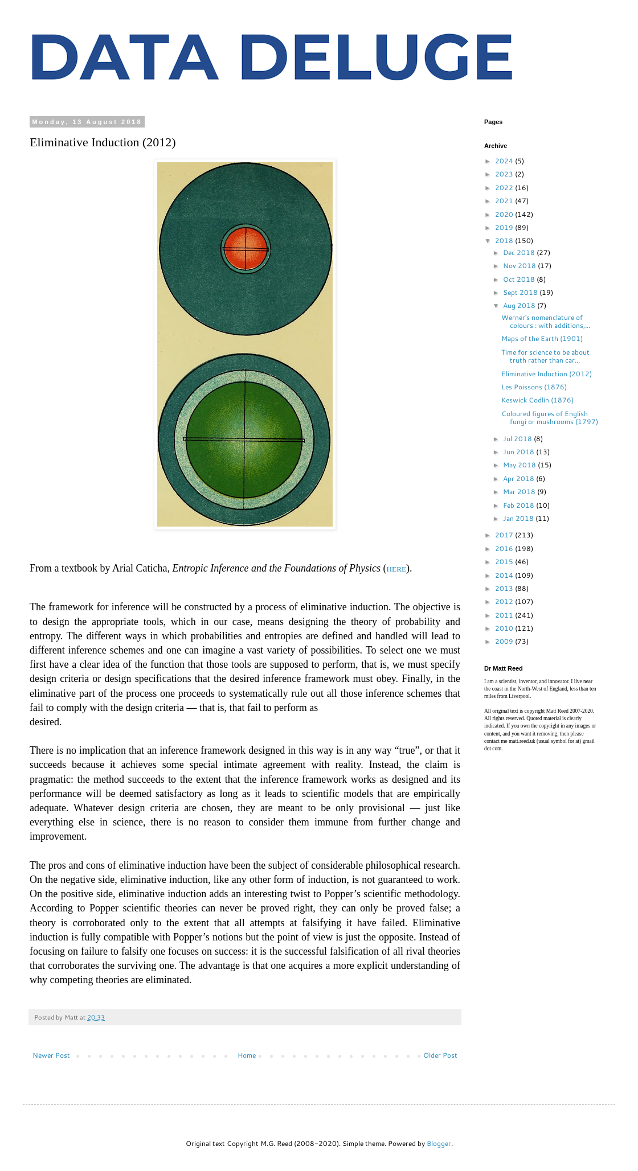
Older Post (440, 1055)
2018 (505, 240)
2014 (505, 575)
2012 (505, 601)
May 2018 (520, 465)
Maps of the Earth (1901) (542, 338)
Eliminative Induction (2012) (546, 374)
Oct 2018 (520, 279)
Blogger (439, 1143)
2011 (505, 615)
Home (247, 1055)
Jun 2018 (519, 452)
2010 (505, 628)
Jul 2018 (518, 438)
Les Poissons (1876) (534, 387)
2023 (505, 174)
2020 (505, 214)
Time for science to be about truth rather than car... (545, 356)
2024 (505, 161)
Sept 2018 (521, 292)
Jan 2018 (519, 518)
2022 (505, 187)
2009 (505, 641)
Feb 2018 (519, 505)
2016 (505, 548)
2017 (505, 535)
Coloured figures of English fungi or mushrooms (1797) (549, 417)
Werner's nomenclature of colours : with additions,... (545, 321)
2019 (505, 227)
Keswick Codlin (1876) (537, 400)
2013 (505, 588)
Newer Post (51, 1055)
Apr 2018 (519, 478)
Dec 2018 (520, 252)
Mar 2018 (520, 491)
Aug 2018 (520, 305)
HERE (396, 569)
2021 (505, 201)
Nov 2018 (520, 265)
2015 (505, 561)
